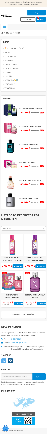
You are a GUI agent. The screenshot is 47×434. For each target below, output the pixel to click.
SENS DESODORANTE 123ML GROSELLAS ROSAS (12, 259)
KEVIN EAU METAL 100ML (28, 198)
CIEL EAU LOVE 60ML (27, 163)
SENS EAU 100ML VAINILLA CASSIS (35, 296)
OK (39, 376)
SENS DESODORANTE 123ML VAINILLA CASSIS (35, 259)
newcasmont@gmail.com (17, 343)
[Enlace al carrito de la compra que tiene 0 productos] (41, 19)
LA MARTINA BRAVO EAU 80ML (30, 109)
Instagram (10, 360)
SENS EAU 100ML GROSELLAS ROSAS (12, 296)
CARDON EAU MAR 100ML (28, 145)
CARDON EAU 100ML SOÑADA (30, 127)
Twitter (3, 360)
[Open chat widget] (6, 428)
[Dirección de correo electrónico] (16, 376)
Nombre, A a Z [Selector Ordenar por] (8, 228)
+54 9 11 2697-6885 (14, 339)
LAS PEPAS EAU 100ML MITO (30, 181)
